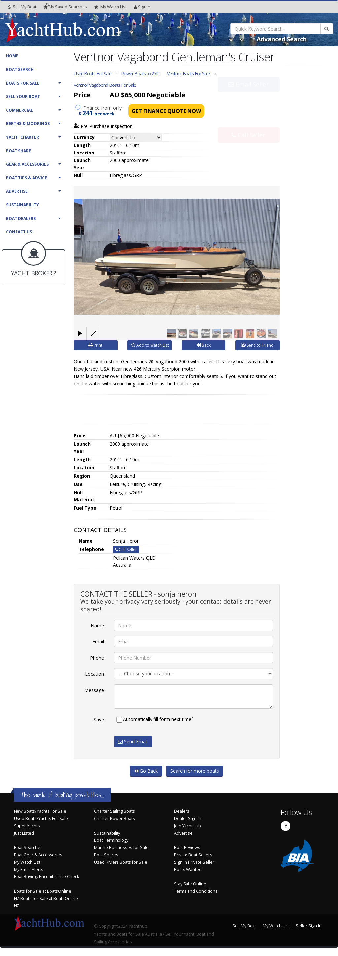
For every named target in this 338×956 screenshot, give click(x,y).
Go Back (146, 771)
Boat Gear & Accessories (38, 855)
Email (98, 641)
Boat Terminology (111, 840)
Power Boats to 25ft (140, 73)
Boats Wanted (188, 869)
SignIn (142, 7)
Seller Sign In (308, 926)
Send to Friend (257, 345)
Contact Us (19, 232)
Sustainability (22, 205)
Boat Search (20, 69)
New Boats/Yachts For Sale (40, 811)
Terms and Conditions (196, 891)
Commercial (19, 110)
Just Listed (24, 833)
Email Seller (248, 99)
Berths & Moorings (28, 123)
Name (97, 625)
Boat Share (18, 151)
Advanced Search (282, 39)
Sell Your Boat (23, 96)
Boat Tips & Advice (26, 178)
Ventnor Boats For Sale (188, 73)
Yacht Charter (22, 137)
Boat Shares (106, 855)
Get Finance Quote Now (166, 111)
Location (94, 674)
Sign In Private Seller (194, 862)
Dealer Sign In (187, 818)
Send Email (133, 741)
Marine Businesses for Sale (121, 847)
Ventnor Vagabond (105, 85)
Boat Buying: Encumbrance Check (46, 876)
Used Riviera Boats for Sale (120, 862)
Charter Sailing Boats (114, 811)
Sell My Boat (22, 7)
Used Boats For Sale (92, 73)
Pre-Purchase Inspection (103, 126)
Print (95, 345)
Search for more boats (194, 771)
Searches (65, 7)
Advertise (17, 191)
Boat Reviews (187, 847)
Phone (97, 658)
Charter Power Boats (114, 818)
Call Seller (248, 120)
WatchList (110, 7)
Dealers (181, 811)
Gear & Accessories (27, 164)
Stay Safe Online (190, 884)
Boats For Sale (22, 83)
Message (94, 690)
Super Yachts (27, 826)
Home (12, 56)
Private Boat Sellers (193, 855)
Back (203, 345)
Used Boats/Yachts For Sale (41, 818)
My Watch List (27, 862)
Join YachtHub (187, 826)
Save (99, 719)
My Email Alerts (28, 869)
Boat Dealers (21, 218)
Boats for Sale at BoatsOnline (42, 891)
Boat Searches (28, 847)
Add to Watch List (150, 345)
